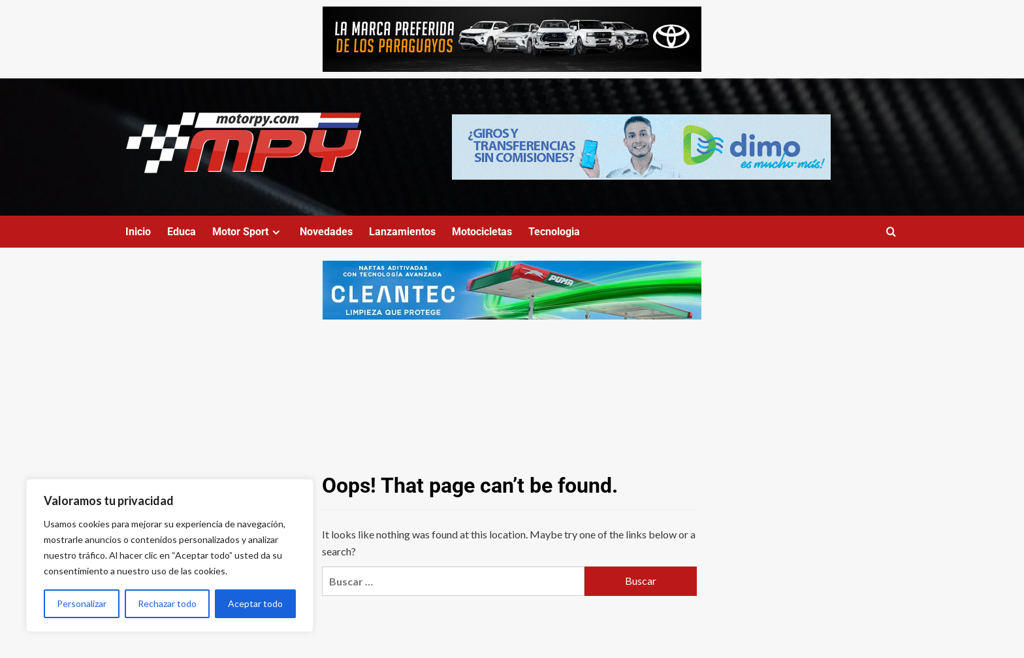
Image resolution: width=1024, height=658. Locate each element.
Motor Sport (247, 231)
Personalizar (81, 603)
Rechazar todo (167, 603)
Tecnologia (554, 231)
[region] (169, 555)
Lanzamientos (402, 231)
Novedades (326, 231)
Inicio (138, 231)
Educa (181, 231)
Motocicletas (482, 231)
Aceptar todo (255, 603)
